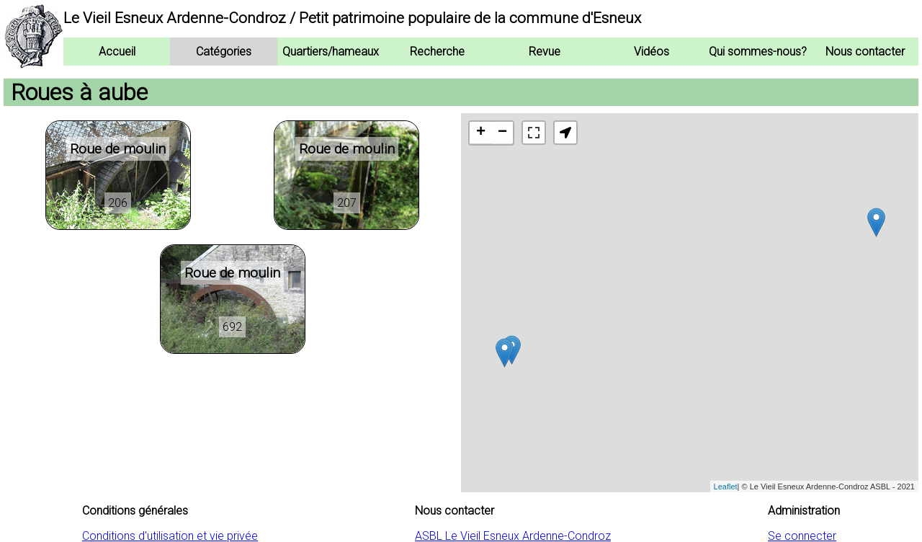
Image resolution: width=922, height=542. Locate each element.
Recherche (437, 51)
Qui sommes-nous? (758, 51)
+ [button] (480, 132)
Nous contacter (865, 51)
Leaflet (726, 486)
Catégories (223, 51)
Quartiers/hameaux (330, 51)
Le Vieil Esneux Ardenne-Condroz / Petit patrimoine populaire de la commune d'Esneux (352, 18)
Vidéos (651, 51)
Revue (544, 51)
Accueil (117, 51)
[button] (565, 132)
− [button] (502, 132)
